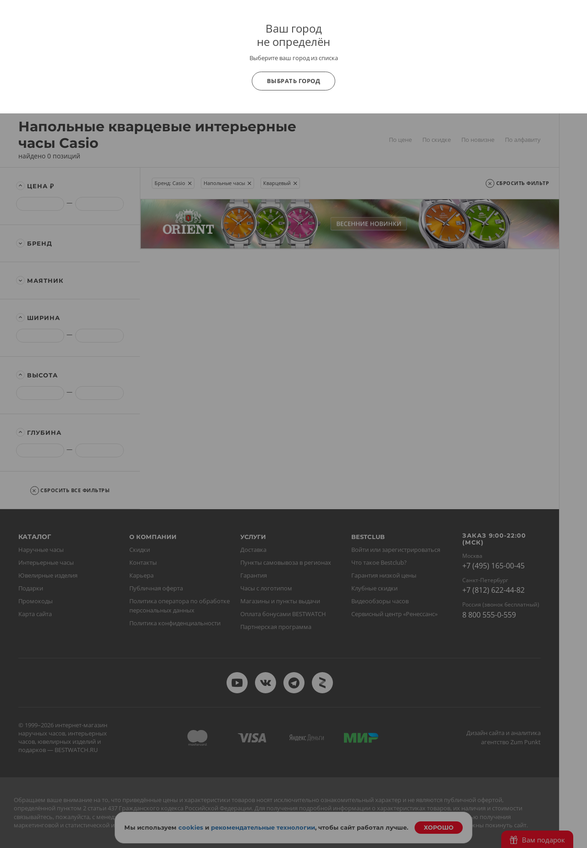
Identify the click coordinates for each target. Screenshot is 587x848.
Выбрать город (294, 81)
